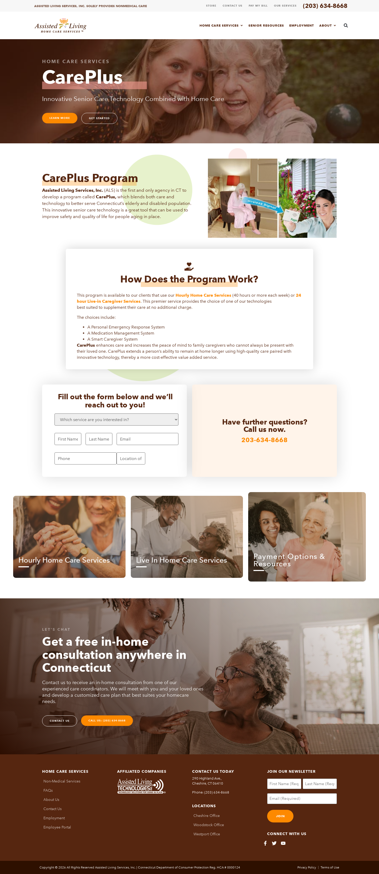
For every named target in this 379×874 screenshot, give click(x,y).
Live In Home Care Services (181, 559)
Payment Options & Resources (289, 560)
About (327, 25)
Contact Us (232, 5)
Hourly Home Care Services (64, 559)
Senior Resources (266, 25)
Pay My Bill (258, 5)
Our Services (285, 5)
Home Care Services (221, 25)
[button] (346, 25)
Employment (301, 25)
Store (211, 5)
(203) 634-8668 (325, 5)
